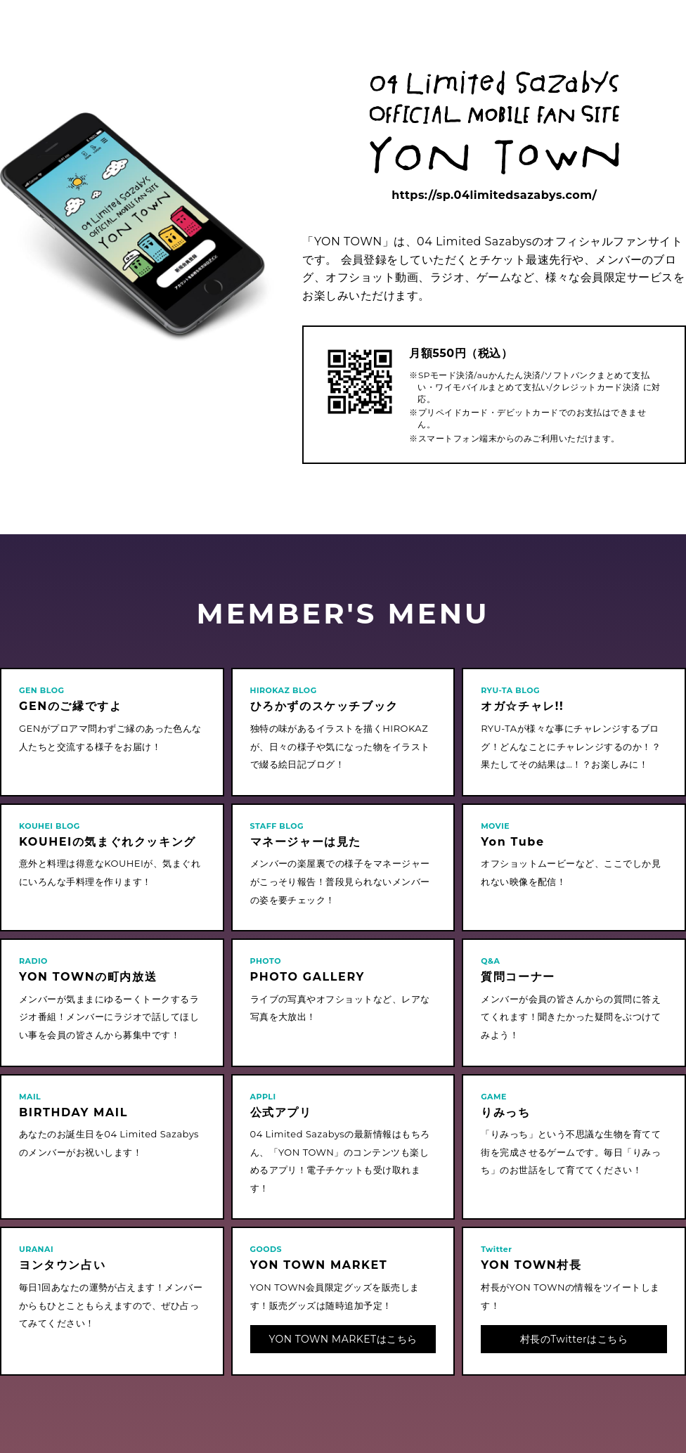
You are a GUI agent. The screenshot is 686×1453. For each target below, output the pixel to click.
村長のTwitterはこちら (574, 1339)
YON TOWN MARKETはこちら (342, 1339)
